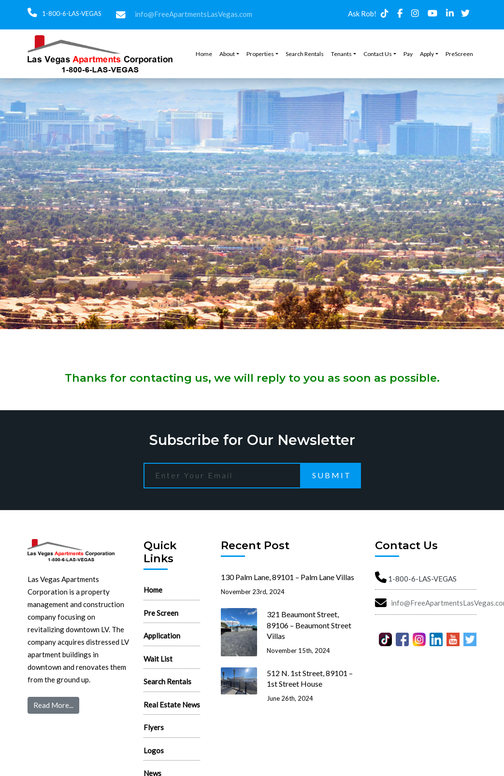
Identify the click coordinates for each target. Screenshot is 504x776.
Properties (260, 53)
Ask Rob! (362, 13)
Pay (408, 53)
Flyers (154, 727)
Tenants (341, 53)
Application (162, 635)
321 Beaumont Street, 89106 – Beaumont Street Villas (309, 625)
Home (204, 53)
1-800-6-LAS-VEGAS (71, 13)
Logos (154, 750)
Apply (427, 53)
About (227, 53)
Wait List (158, 658)
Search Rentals (305, 53)
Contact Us (377, 53)
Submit (331, 475)
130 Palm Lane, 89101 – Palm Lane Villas (287, 577)
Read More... (53, 705)
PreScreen (459, 53)
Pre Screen (161, 613)
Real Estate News (172, 704)
